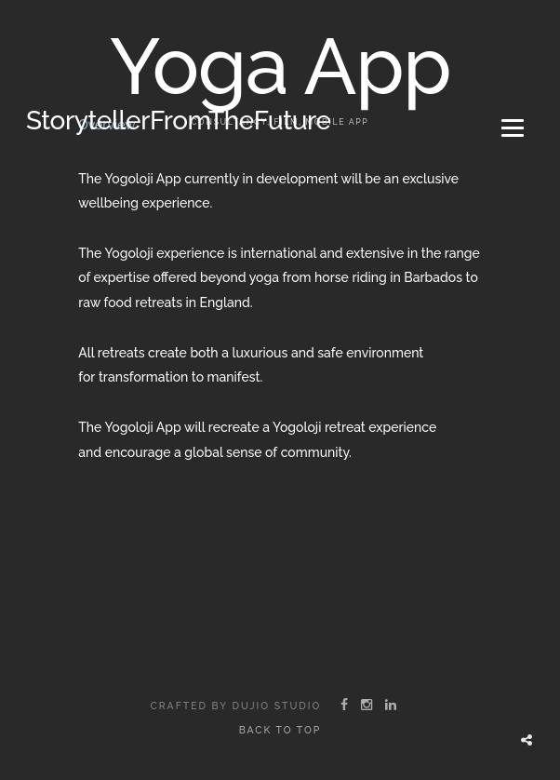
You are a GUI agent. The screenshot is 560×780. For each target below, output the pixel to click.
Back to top (280, 729)
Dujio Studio (276, 705)
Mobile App (337, 121)
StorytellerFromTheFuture (178, 120)
